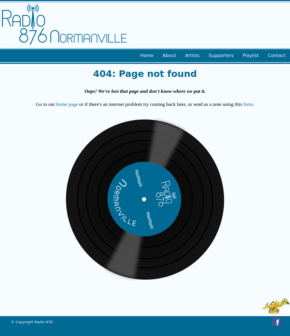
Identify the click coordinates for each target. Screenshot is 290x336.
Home (146, 55)
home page (67, 104)
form (248, 104)
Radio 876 (44, 322)
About (169, 55)
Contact (276, 55)
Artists (192, 55)
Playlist (251, 55)
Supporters (221, 55)
